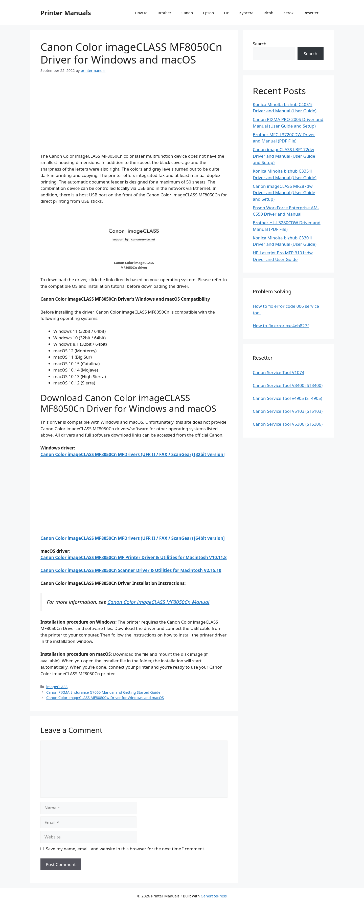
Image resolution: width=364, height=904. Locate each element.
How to (141, 12)
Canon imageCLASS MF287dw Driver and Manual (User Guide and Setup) (284, 192)
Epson (208, 12)
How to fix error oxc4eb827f (281, 325)
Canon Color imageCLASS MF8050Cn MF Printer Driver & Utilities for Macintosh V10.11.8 (133, 557)
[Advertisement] (134, 117)
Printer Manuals (65, 12)
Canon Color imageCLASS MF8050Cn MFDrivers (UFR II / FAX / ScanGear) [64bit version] (132, 538)
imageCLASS (56, 686)
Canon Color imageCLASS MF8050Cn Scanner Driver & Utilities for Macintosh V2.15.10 (130, 570)
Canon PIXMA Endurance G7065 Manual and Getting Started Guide (103, 692)
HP (226, 12)
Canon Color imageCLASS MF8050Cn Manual (158, 601)
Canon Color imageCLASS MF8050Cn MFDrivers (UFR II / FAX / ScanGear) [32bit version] (132, 454)
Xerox (288, 12)
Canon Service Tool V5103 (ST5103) (288, 411)
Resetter (311, 12)
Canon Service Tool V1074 (278, 372)
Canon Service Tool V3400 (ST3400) (288, 385)
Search (259, 44)
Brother (164, 12)
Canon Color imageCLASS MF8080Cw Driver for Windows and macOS (105, 697)
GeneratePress (214, 895)
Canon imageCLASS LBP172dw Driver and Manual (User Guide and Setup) (284, 156)
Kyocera (246, 12)
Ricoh (268, 12)
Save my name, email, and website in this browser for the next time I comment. (125, 849)
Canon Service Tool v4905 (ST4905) (287, 398)
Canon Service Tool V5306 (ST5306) (288, 424)
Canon (187, 12)
